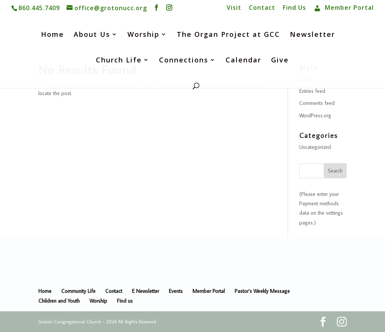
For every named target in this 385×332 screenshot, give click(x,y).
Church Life (119, 60)
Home (52, 35)
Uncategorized (315, 147)
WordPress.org (315, 115)
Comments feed (317, 103)
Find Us (294, 8)
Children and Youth (59, 300)
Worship (143, 35)
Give (280, 60)
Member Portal (208, 291)
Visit (234, 8)
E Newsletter (145, 291)
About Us (92, 35)
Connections (183, 60)
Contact (262, 8)
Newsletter (312, 35)
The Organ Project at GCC (228, 35)
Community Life (78, 291)
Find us (125, 300)
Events (176, 291)
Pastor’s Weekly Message (262, 291)
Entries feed (312, 91)
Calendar (243, 60)
